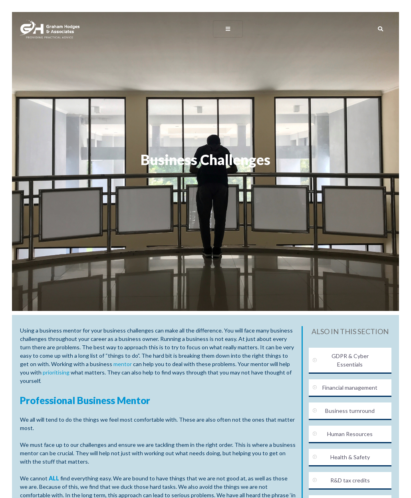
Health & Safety (350, 457)
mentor (122, 364)
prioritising (56, 372)
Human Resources (350, 433)
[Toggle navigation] (228, 28)
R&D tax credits (350, 480)
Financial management (349, 387)
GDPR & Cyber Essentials (350, 360)
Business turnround (350, 410)
